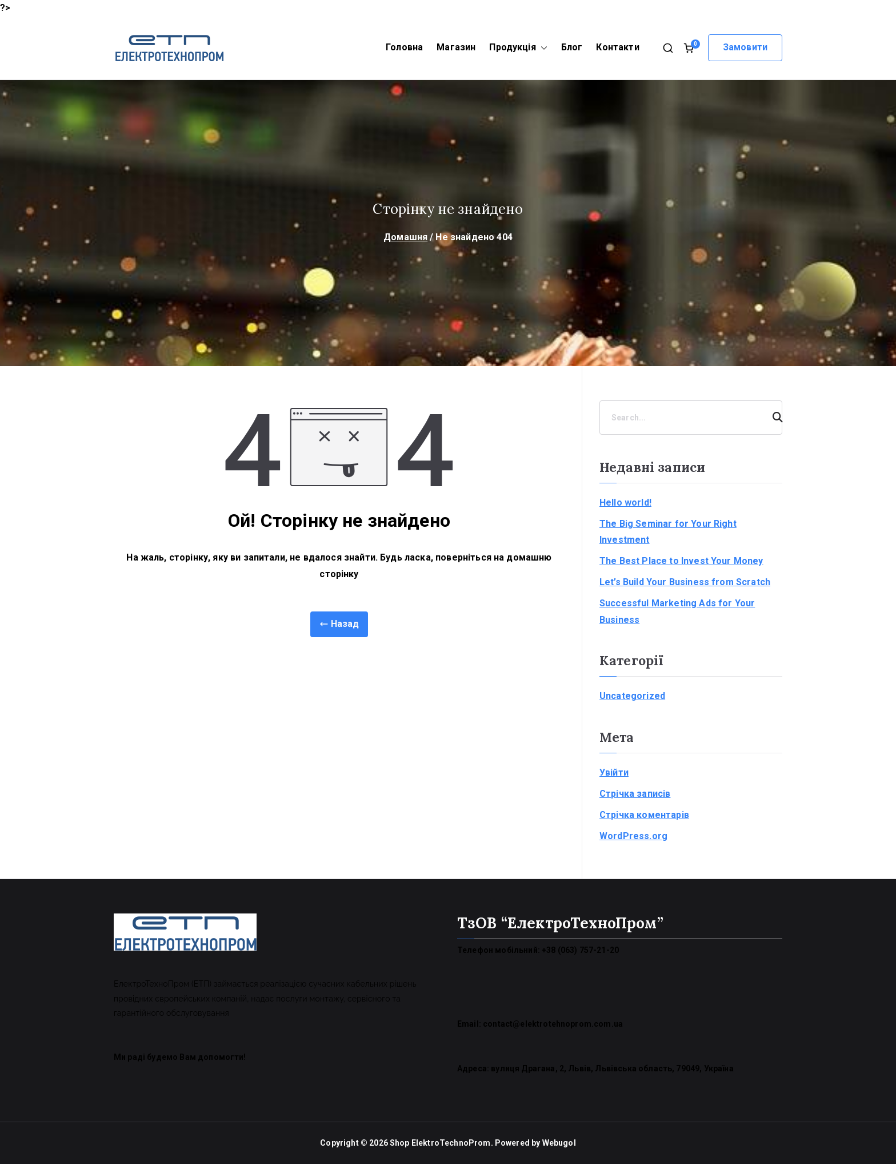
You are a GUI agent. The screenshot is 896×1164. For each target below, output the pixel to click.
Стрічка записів (634, 793)
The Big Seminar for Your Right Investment (668, 532)
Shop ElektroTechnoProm (440, 1142)
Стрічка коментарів (644, 814)
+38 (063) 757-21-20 (580, 950)
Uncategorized (632, 695)
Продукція (518, 47)
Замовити (745, 47)
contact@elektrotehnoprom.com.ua (553, 1023)
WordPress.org (633, 836)
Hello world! (625, 502)
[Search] (772, 417)
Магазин (456, 47)
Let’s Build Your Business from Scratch (684, 582)
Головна (404, 47)
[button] (541, 47)
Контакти (617, 47)
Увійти (614, 772)
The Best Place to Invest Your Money (681, 560)
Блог (572, 47)
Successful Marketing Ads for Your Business (677, 611)
